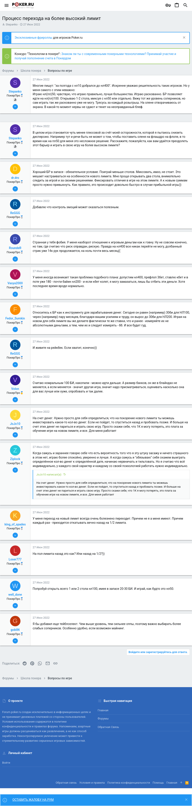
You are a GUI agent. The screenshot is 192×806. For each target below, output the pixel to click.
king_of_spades (15, 524)
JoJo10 (15, 423)
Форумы (103, 718)
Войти (6, 762)
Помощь (158, 782)
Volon (15, 389)
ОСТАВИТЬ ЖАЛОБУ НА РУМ (33, 799)
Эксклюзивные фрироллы (34, 37)
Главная (103, 710)
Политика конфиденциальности (128, 782)
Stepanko (11, 24)
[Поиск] (185, 5)
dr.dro (15, 177)
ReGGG (15, 213)
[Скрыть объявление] (183, 38)
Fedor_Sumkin (15, 318)
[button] (6, 5)
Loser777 (15, 559)
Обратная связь (108, 727)
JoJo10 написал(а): (49, 474)
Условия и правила (92, 782)
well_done (15, 594)
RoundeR (15, 248)
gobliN (15, 630)
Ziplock (15, 459)
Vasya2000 (15, 283)
